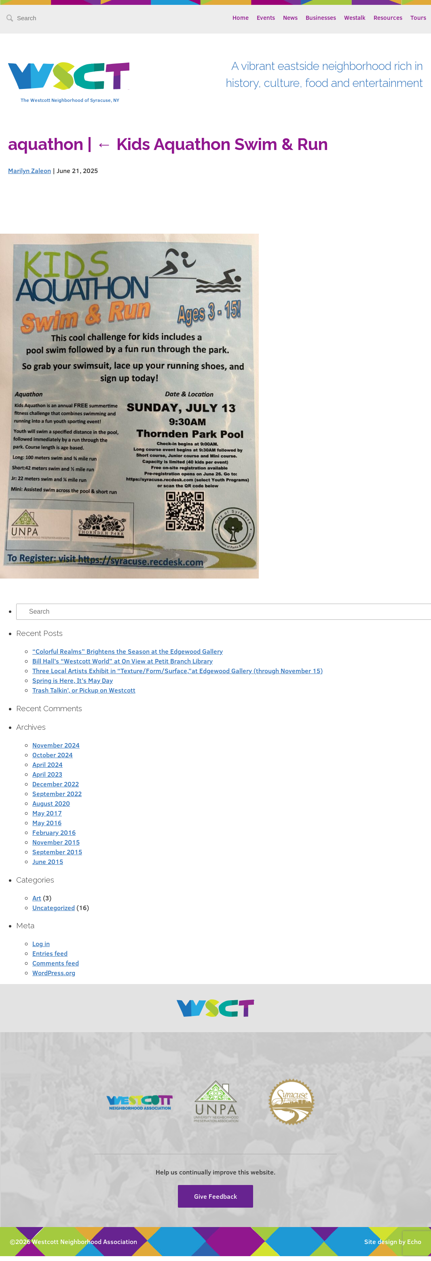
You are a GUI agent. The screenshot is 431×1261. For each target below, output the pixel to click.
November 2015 (56, 842)
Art (36, 897)
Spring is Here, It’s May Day (72, 680)
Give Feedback (215, 1196)
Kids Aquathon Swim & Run (212, 144)
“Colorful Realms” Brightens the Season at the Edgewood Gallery (127, 651)
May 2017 (47, 813)
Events (266, 17)
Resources (388, 17)
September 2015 (57, 851)
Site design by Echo (392, 1241)
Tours (418, 17)
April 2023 (47, 774)
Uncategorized (53, 907)
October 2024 (52, 754)
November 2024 (56, 745)
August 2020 (51, 803)
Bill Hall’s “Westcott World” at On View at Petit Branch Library (122, 661)
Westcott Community (68, 76)
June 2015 (47, 861)
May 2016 (46, 822)
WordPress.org (53, 972)
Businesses (321, 17)
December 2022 (55, 783)
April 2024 (47, 764)
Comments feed (55, 963)
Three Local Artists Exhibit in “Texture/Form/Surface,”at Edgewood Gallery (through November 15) (177, 670)
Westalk (355, 17)
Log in (41, 943)
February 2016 (54, 832)
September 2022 (57, 793)
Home (240, 17)
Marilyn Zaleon (29, 170)
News (290, 17)
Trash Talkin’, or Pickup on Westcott (83, 690)
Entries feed (50, 953)
